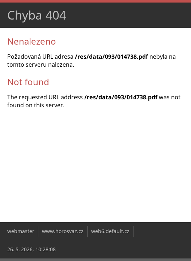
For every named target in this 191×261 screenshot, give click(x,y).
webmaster (20, 231)
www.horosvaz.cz (63, 231)
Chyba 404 (36, 15)
